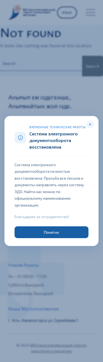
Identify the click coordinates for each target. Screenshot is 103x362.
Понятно (51, 232)
